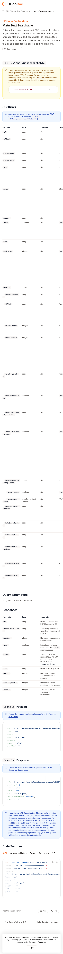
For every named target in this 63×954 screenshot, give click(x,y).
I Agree (32, 948)
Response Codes (47, 664)
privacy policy (23, 942)
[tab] (4, 853)
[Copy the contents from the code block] (50, 89)
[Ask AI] (54, 89)
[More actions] (60, 4)
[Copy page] (10, 49)
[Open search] (51, 4)
